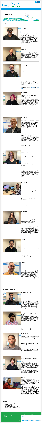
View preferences (38, 420)
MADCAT (5, 415)
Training (25, 414)
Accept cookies (25, 420)
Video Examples (19, 414)
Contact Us (12, 415)
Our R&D (19, 412)
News (11, 414)
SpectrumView (5, 416)
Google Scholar (33, 87)
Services (25, 412)
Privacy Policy (20, 420)
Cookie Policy (32, 414)
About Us (12, 412)
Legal (32, 412)
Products (5, 412)
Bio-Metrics (5, 414)
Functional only (31, 420)
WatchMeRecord (6, 417)
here (30, 43)
